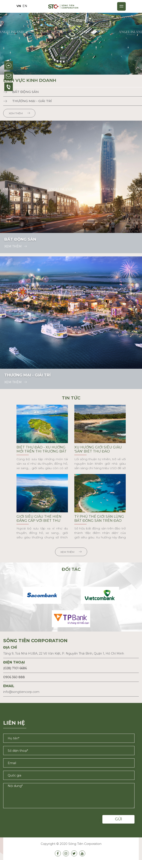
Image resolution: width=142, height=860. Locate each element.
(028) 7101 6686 (15, 668)
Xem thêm (19, 113)
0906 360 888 (14, 677)
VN (18, 6)
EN (24, 6)
